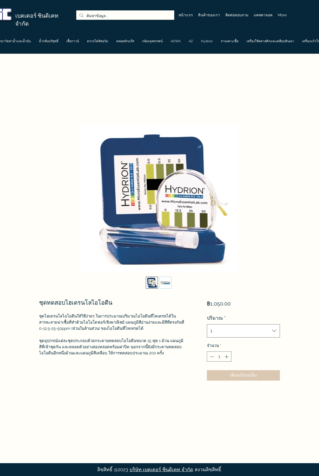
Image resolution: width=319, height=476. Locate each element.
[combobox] (243, 331)
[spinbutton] (219, 357)
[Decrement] (211, 357)
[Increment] (227, 357)
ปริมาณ (216, 318)
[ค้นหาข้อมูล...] (124, 15)
